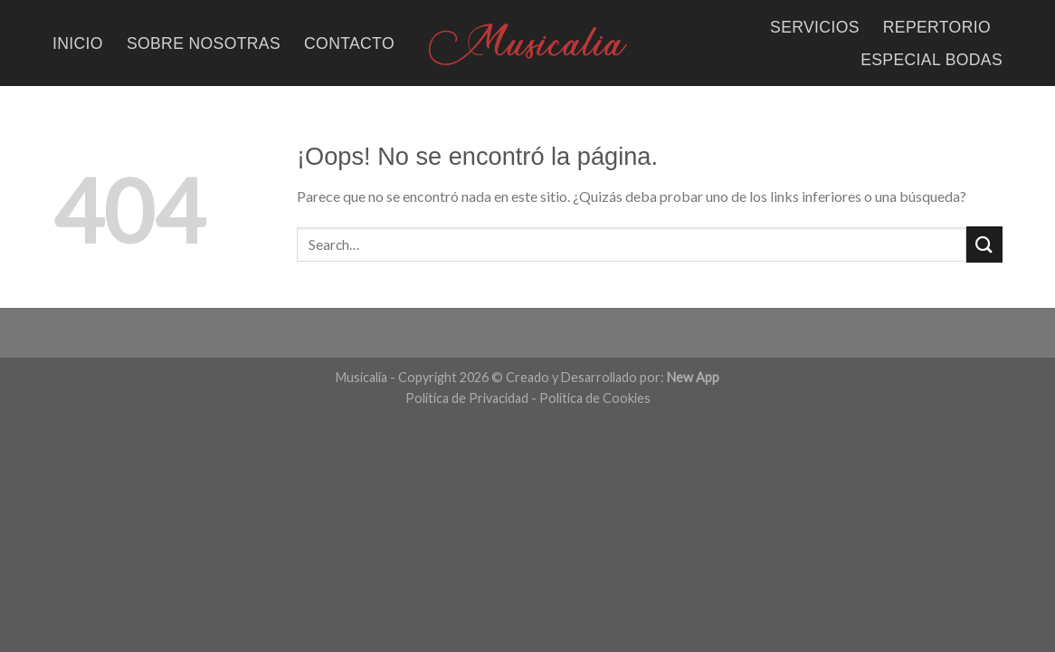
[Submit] (984, 244)
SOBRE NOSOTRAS (203, 43)
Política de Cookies (595, 398)
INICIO (77, 43)
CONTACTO (349, 43)
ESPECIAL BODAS (931, 60)
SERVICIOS (815, 27)
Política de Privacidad (466, 398)
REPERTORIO (937, 27)
